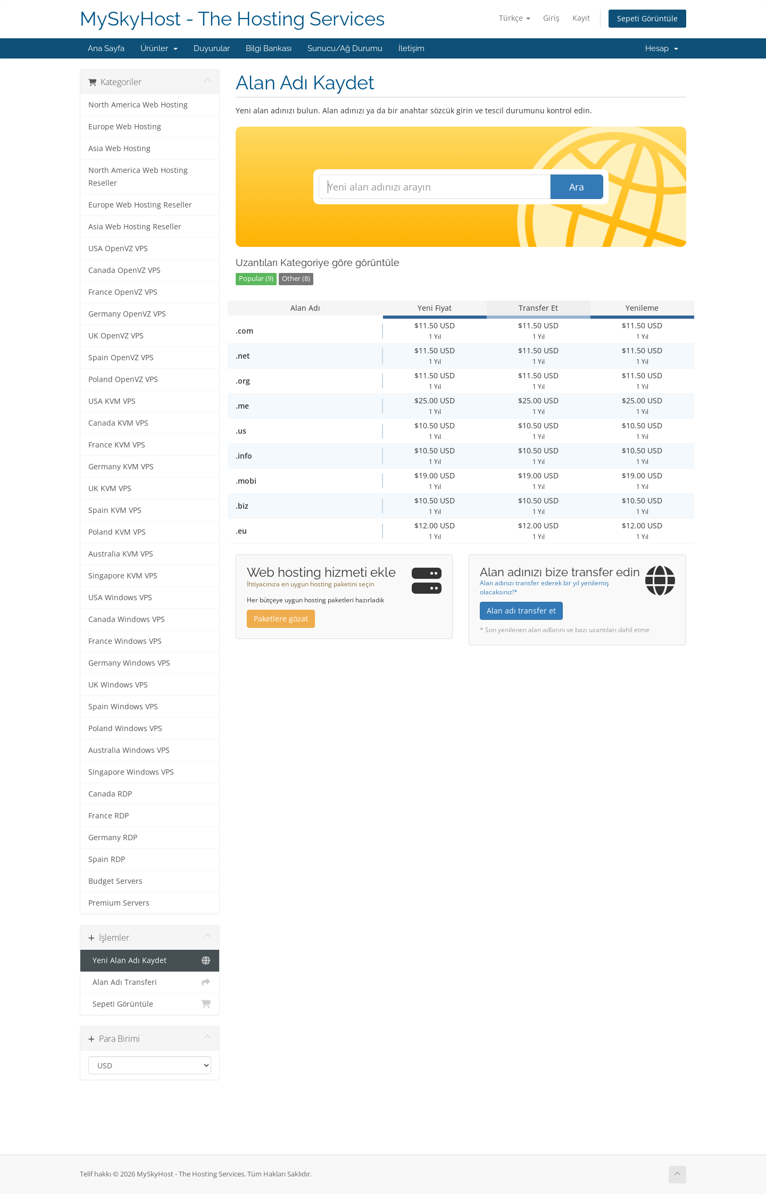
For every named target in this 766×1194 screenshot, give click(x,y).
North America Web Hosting (138, 105)
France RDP (108, 815)
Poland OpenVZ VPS (123, 379)
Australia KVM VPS (120, 554)
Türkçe (514, 18)
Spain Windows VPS (123, 706)
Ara (576, 186)
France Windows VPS (125, 641)
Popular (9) (256, 278)
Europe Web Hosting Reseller (140, 205)
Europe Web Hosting (124, 126)
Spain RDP (106, 859)
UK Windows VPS (118, 685)
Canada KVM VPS (118, 423)
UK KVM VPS (109, 488)
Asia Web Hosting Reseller (134, 226)
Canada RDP (110, 794)
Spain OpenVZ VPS (121, 357)
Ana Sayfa (106, 48)
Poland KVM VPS (117, 532)
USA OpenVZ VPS (118, 248)
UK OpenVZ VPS (116, 336)
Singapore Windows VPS (131, 772)
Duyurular (212, 48)
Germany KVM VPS (121, 466)
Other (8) (296, 278)
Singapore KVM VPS (122, 576)
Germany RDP (112, 837)
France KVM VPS (116, 445)
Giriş (551, 18)
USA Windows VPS (120, 597)
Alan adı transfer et (521, 611)
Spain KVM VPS (114, 510)
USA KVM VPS (112, 401)
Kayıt (581, 18)
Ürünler (159, 48)
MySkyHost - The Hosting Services (232, 18)
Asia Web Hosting (119, 148)
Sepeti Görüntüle (647, 18)
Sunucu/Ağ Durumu (344, 48)
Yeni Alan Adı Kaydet (149, 960)
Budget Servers (115, 881)
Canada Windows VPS (126, 619)
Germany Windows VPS (129, 663)
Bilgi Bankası (269, 48)
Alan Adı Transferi (149, 982)
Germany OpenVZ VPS (127, 314)
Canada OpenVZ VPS (124, 270)
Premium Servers (118, 903)
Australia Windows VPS (129, 750)
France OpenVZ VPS (122, 292)
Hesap (661, 48)
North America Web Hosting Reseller (138, 176)
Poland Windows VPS (125, 728)
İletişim (411, 48)
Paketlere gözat (281, 618)
